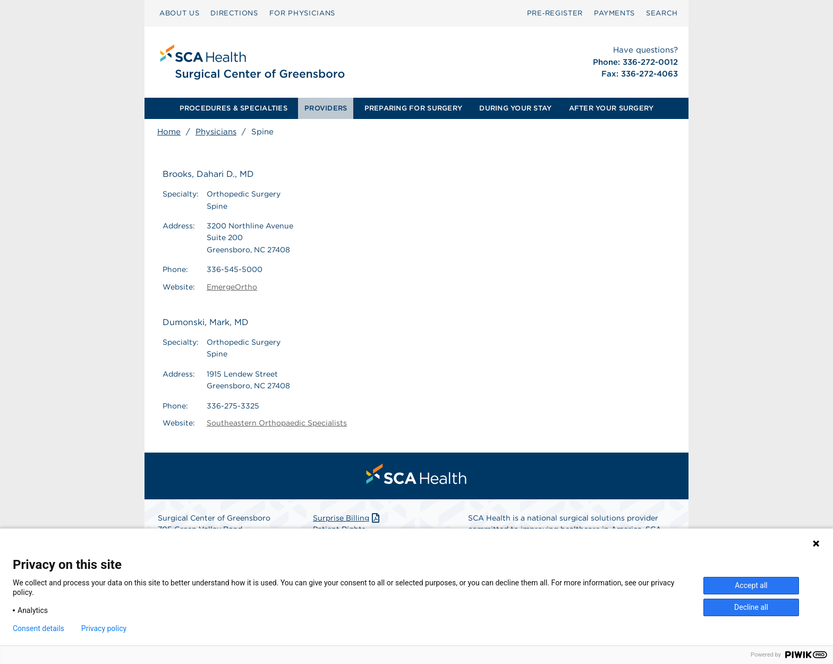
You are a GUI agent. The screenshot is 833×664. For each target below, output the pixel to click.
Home (169, 132)
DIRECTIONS (234, 13)
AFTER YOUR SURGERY (611, 108)
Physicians (216, 132)
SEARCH (662, 13)
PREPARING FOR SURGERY (413, 108)
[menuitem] (179, 13)
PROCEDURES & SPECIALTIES (233, 108)
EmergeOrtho (232, 287)
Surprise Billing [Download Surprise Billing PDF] (347, 518)
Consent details (38, 628)
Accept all (751, 585)
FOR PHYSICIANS (302, 13)
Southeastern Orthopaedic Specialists (277, 423)
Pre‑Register (555, 13)
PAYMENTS (614, 13)
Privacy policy (103, 628)
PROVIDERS (325, 108)
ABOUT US (179, 13)
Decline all (751, 607)
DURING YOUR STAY (515, 108)
